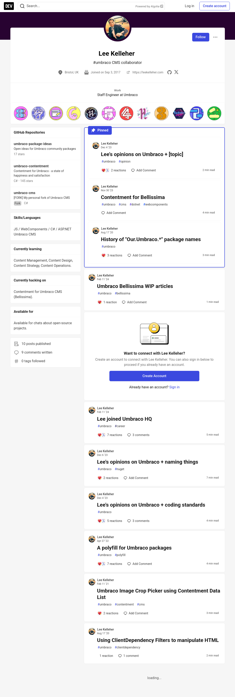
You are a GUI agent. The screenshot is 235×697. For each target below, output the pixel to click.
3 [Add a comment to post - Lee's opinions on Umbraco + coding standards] (137, 520)
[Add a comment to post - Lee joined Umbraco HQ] (110, 435)
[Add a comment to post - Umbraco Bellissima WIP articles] (107, 302)
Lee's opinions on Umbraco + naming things (147, 462)
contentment (124, 604)
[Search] (22, 6)
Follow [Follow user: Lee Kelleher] (201, 37)
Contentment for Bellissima (133, 197)
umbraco (108, 161)
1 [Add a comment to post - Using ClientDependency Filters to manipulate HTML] (128, 655)
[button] (21, 113)
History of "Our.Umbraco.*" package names (151, 239)
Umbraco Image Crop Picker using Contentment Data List (158, 594)
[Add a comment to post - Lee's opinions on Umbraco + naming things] (108, 478)
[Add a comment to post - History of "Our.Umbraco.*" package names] (112, 255)
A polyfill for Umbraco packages (134, 548)
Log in (189, 6)
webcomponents (155, 204)
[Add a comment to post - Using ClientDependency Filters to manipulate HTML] (105, 655)
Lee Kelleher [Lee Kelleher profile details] (109, 143)
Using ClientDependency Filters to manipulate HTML (158, 640)
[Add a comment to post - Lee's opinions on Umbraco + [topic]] (114, 170)
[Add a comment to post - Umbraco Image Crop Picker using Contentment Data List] (108, 613)
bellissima (122, 293)
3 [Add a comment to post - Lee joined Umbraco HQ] (137, 435)
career (120, 426)
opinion (125, 161)
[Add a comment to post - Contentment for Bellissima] (114, 212)
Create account (214, 6)
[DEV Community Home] (8, 6)
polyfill (120, 555)
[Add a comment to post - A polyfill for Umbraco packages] (110, 564)
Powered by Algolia (149, 6)
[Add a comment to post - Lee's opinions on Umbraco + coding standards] (110, 521)
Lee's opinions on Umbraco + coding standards (151, 505)
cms (122, 204)
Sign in (174, 387)
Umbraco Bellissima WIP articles (135, 286)
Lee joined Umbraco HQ (124, 419)
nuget (119, 469)
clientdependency (127, 647)
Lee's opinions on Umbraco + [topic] (142, 154)
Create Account (154, 376)
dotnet (134, 204)
